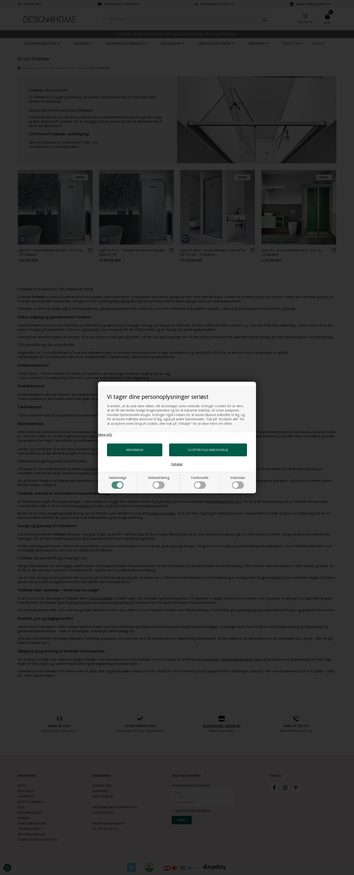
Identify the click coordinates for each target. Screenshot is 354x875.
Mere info (105, 434)
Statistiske (237, 482)
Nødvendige (117, 482)
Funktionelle (200, 482)
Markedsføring (158, 482)
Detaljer (177, 464)
